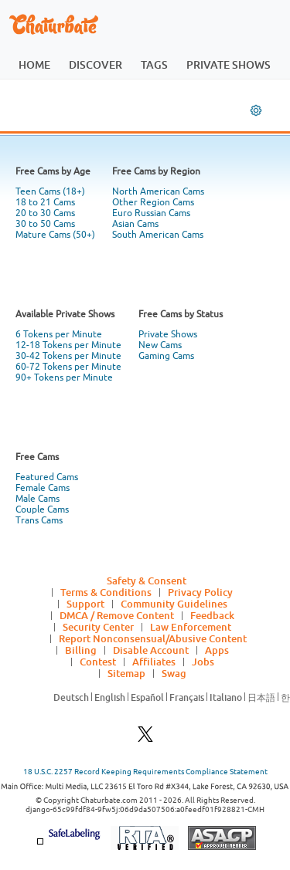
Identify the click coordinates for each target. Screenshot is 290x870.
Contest (98, 661)
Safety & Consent (146, 580)
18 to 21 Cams (45, 202)
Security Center (98, 627)
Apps (217, 650)
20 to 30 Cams (45, 213)
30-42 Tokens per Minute (68, 355)
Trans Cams (39, 520)
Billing (81, 650)
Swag (174, 673)
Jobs (203, 661)
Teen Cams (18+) (50, 191)
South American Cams (157, 234)
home (34, 64)
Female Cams (42, 487)
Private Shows (167, 334)
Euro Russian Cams (151, 213)
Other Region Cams (153, 202)
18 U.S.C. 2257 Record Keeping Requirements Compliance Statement (145, 771)
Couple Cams (42, 509)
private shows (228, 64)
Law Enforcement (190, 627)
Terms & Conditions (106, 592)
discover (95, 64)
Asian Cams (135, 223)
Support (85, 603)
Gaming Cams (166, 355)
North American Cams (158, 191)
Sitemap (126, 673)
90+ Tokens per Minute (64, 377)
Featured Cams (46, 477)
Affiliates (154, 661)
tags (154, 64)
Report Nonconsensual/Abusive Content (153, 638)
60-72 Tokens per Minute (68, 366)
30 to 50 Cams (45, 223)
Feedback (212, 615)
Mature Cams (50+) (55, 234)
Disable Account (151, 650)
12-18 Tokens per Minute (68, 345)
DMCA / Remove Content (117, 615)
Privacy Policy (200, 592)
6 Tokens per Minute (58, 334)
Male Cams (37, 498)
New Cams (160, 345)
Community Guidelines (174, 603)
